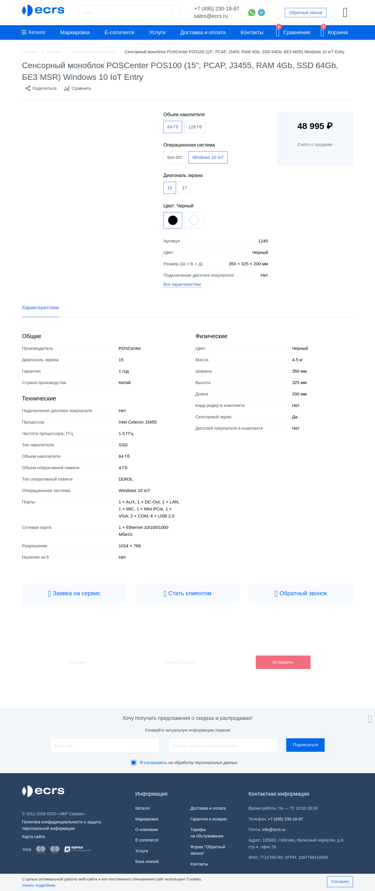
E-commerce (119, 32)
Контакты (252, 32)
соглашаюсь (155, 762)
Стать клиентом (187, 595)
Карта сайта (33, 836)
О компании (146, 829)
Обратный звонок (305, 12)
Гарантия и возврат (208, 819)
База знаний (147, 861)
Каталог (34, 32)
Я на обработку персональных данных (189, 762)
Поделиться (41, 88)
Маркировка (75, 32)
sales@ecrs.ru (211, 16)
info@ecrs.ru (274, 829)
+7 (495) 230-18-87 (216, 9)
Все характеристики (183, 285)
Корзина (334, 31)
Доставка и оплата (203, 32)
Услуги (157, 32)
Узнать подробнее (38, 885)
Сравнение (293, 31)
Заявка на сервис (74, 595)
